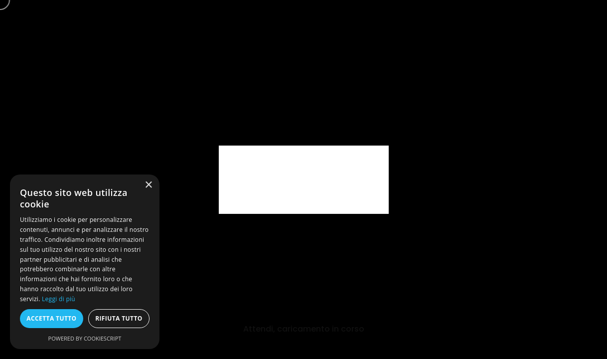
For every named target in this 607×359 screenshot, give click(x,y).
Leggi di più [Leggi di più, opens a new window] (58, 299)
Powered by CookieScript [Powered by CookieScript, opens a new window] (85, 338)
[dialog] (84, 262)
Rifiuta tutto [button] (119, 318)
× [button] (148, 185)
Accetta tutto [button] (51, 318)
